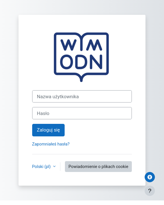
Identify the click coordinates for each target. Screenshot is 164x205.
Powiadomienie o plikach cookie (98, 166)
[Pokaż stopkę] (150, 191)
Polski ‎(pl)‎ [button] (42, 166)
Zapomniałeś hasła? (51, 144)
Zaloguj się (48, 130)
